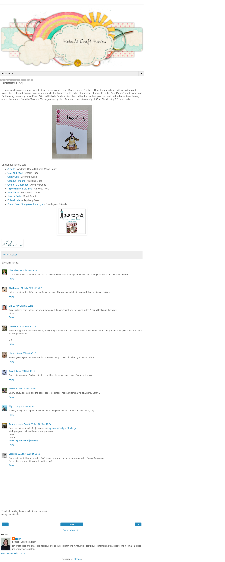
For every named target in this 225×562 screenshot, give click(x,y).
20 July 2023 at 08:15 (24, 371)
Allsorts (11, 169)
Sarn (11, 371)
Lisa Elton (14, 270)
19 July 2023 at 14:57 (30, 270)
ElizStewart (14, 288)
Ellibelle (13, 454)
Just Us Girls (14, 196)
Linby (11, 353)
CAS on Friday (15, 173)
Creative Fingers (16, 181)
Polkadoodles (14, 200)
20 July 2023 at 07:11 (27, 326)
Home (71, 524)
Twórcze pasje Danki (19, 424)
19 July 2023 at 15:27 (31, 288)
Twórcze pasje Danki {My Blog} (23, 440)
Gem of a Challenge (18, 184)
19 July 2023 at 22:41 (23, 306)
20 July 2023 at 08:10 (25, 353)
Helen (18, 539)
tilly (10, 406)
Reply (11, 279)
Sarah (12, 388)
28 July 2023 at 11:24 (41, 424)
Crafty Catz (13, 177)
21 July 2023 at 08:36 (23, 406)
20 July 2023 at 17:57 (26, 388)
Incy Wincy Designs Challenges (62, 428)
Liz (10, 306)
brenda (12, 326)
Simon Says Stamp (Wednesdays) (25, 204)
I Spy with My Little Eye (19, 188)
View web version (71, 530)
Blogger (77, 559)
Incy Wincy (13, 192)
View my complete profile (13, 553)
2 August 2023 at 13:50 (29, 454)
